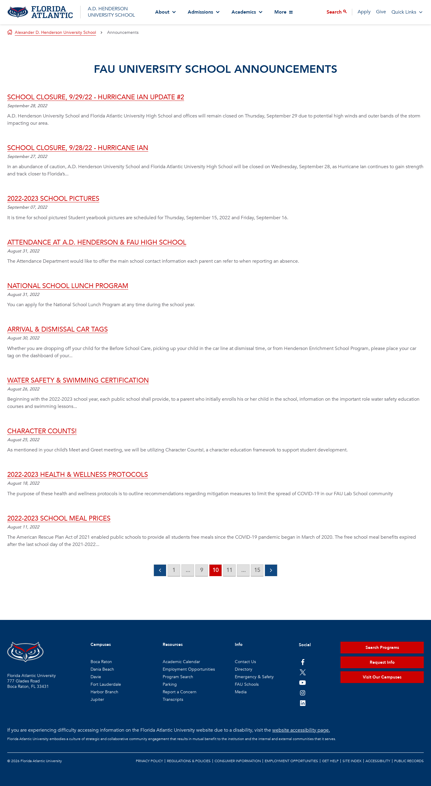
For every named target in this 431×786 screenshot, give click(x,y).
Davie (96, 677)
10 (215, 570)
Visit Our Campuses (382, 677)
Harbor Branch (104, 692)
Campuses (101, 644)
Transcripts (173, 699)
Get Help (330, 761)
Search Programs (382, 647)
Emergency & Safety (254, 677)
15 (257, 570)
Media (241, 692)
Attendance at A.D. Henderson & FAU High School (96, 242)
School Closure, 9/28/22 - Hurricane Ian (77, 148)
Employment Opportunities (189, 669)
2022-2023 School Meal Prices (58, 518)
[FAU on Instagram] (302, 693)
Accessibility (378, 761)
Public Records (409, 761)
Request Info (382, 662)
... (188, 570)
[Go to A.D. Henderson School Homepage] (40, 12)
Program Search (178, 677)
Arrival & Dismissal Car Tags (57, 329)
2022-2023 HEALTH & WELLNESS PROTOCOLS (77, 474)
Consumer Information (238, 761)
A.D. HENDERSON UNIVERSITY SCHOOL (111, 11)
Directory (243, 669)
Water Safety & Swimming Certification (78, 380)
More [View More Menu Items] (280, 12)
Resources (173, 644)
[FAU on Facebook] (302, 662)
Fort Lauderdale (106, 684)
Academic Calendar (181, 662)
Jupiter (97, 699)
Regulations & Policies (189, 761)
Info (239, 644)
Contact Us (245, 662)
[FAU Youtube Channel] (302, 682)
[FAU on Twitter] (302, 672)
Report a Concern (179, 692)
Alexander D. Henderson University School (55, 32)
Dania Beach (102, 669)
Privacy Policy (149, 761)
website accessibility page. (301, 730)
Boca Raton (101, 662)
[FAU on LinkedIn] (302, 703)
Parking (170, 684)
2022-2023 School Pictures (53, 198)
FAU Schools (247, 684)
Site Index (352, 761)
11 (229, 570)
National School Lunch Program (67, 286)
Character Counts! (42, 431)
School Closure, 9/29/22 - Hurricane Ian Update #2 (95, 97)
